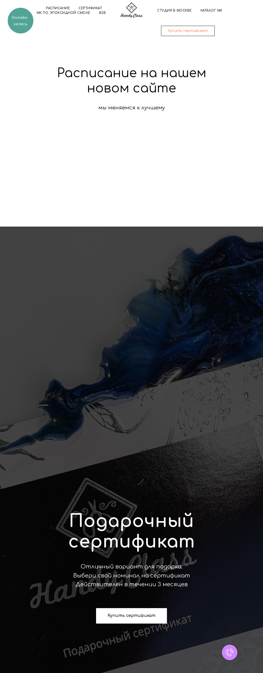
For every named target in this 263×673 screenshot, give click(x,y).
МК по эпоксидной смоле (63, 13)
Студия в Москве (174, 10)
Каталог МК (211, 10)
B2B (102, 13)
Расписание (58, 8)
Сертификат (90, 8)
